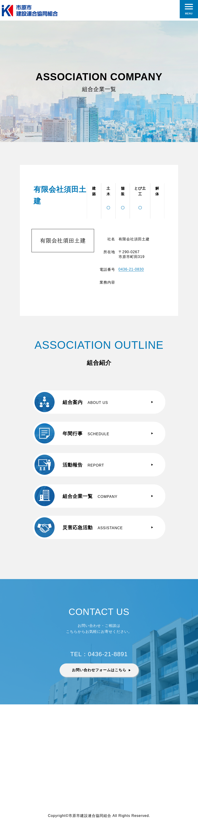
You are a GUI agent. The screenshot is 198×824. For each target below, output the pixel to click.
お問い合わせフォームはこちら (99, 670)
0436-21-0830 (131, 269)
